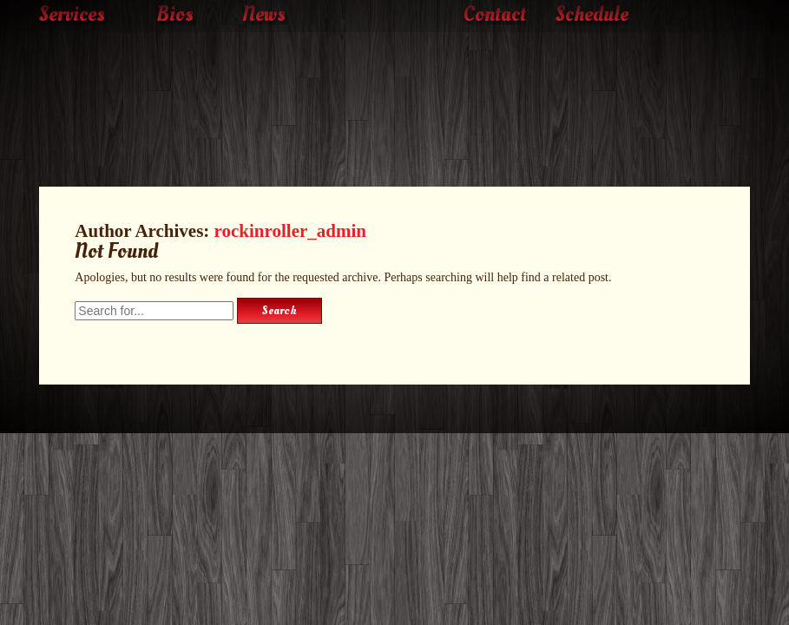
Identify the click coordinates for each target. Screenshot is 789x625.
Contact (495, 14)
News (264, 14)
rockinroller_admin (290, 230)
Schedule (592, 14)
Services (72, 14)
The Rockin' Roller (395, 83)
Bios (175, 14)
